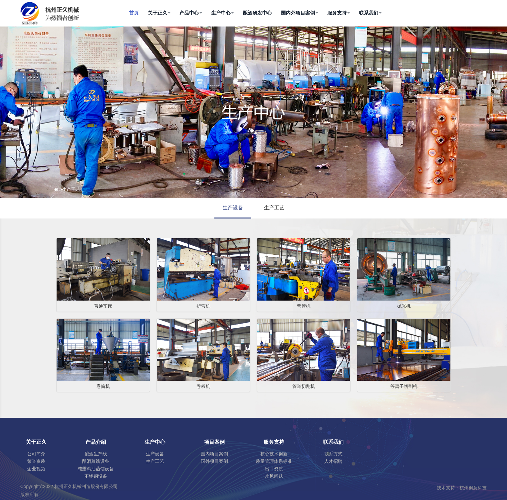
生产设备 (232, 207)
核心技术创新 (273, 454)
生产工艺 (274, 207)
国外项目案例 (214, 461)
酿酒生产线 (95, 454)
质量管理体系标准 (274, 461)
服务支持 (338, 13)
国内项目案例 (214, 454)
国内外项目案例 (299, 13)
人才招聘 (333, 461)
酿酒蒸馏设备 (95, 461)
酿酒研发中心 (257, 13)
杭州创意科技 (473, 487)
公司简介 (36, 454)
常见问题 (274, 476)
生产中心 (222, 13)
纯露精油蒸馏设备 (96, 468)
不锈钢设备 (95, 476)
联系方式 (333, 454)
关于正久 (159, 13)
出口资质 (274, 468)
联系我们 (370, 13)
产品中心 (190, 13)
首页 (134, 13)
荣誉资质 (36, 461)
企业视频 (36, 468)
